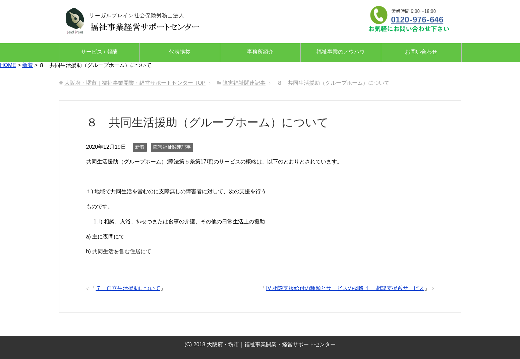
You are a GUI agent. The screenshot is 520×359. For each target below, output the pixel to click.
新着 (140, 147)
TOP (135, 83)
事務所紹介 (260, 52)
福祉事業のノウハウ (340, 52)
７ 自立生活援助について (128, 288)
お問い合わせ (421, 52)
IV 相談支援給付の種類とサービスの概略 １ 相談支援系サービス (345, 288)
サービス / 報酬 (99, 52)
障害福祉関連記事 (172, 147)
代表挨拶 (179, 52)
